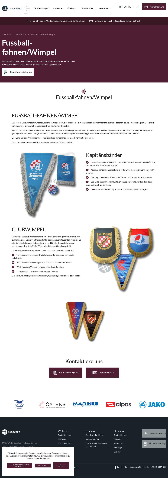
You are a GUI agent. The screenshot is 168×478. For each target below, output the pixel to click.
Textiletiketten (64, 435)
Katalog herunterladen (155, 433)
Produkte (21, 34)
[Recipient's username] (27, 6)
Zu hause (6, 34)
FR (138, 6)
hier (48, 458)
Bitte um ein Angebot (65, 373)
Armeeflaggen (92, 439)
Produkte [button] (57, 8)
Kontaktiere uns (102, 373)
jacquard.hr (120, 467)
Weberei (63, 430)
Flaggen (117, 439)
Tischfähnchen (64, 443)
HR (120, 6)
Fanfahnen (118, 443)
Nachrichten (87, 8)
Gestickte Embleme (95, 435)
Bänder (117, 451)
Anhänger (118, 447)
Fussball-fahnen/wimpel (43, 34)
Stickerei (91, 430)
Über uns (71, 8)
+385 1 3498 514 (158, 467)
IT (134, 6)
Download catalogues (18, 72)
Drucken (119, 430)
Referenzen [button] (104, 8)
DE (129, 6)
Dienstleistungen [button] (40, 8)
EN (125, 6)
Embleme (62, 439)
